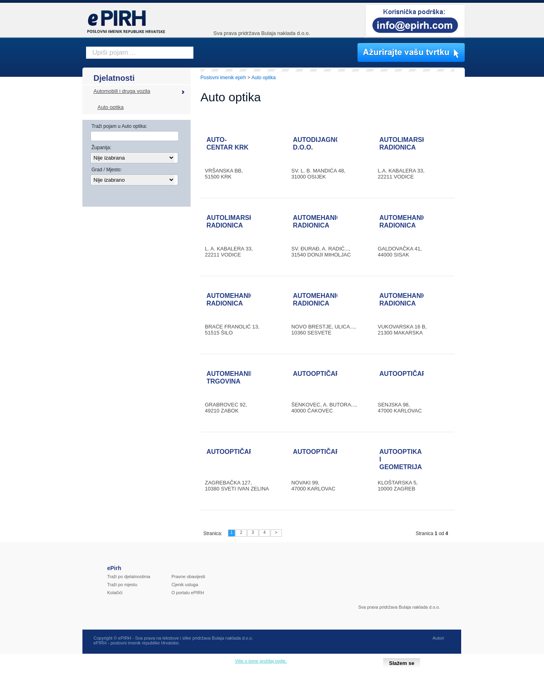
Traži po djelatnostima (128, 576)
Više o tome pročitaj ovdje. (261, 661)
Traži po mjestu (122, 584)
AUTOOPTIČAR (316, 373)
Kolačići (115, 592)
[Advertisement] (500, 207)
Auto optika (111, 107)
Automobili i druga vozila (122, 91)
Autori (438, 638)
